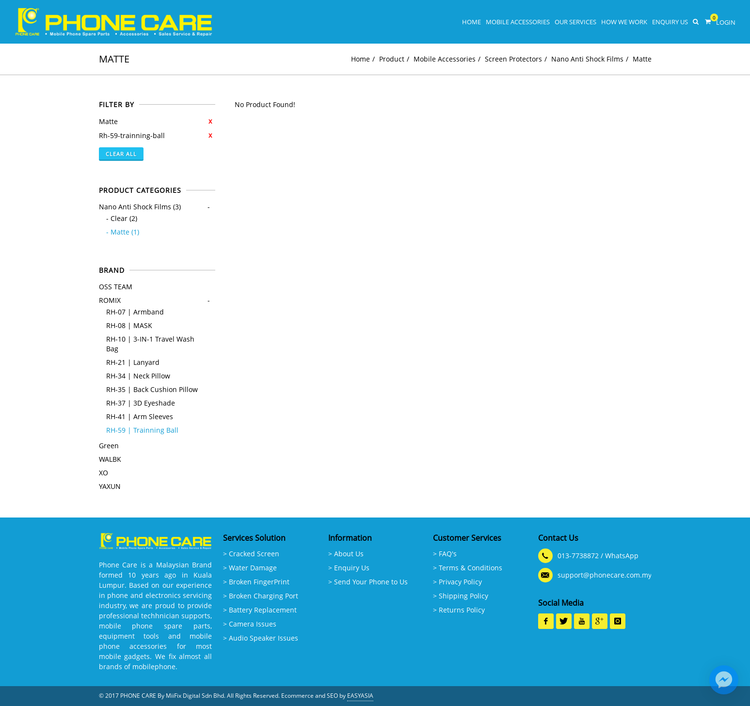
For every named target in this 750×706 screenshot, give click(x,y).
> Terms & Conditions (467, 567)
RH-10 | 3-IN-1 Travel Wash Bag (150, 343)
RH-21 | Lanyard (133, 362)
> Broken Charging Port (260, 595)
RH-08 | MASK (129, 325)
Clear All (121, 153)
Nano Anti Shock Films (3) (140, 206)
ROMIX (110, 300)
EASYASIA (360, 695)
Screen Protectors (513, 58)
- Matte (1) (122, 231)
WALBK (110, 459)
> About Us (346, 553)
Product (391, 58)
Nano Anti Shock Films (587, 58)
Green (109, 445)
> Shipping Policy (460, 595)
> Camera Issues (249, 623)
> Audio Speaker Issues (260, 638)
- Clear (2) (121, 218)
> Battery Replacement (260, 609)
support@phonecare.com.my (605, 575)
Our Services (575, 21)
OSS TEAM (115, 286)
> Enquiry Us (348, 567)
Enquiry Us (670, 21)
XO (103, 472)
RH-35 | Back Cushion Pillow (152, 389)
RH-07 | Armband (135, 311)
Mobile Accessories (518, 21)
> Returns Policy (459, 609)
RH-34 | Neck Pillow (138, 375)
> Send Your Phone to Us (368, 581)
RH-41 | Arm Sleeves (139, 416)
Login (725, 22)
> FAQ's (445, 553)
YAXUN (110, 486)
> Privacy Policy (457, 581)
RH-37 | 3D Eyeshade (140, 403)
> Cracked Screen (251, 553)
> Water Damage (250, 567)
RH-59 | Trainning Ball (142, 430)
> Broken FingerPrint (256, 581)
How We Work (624, 21)
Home (471, 21)
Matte (642, 58)
